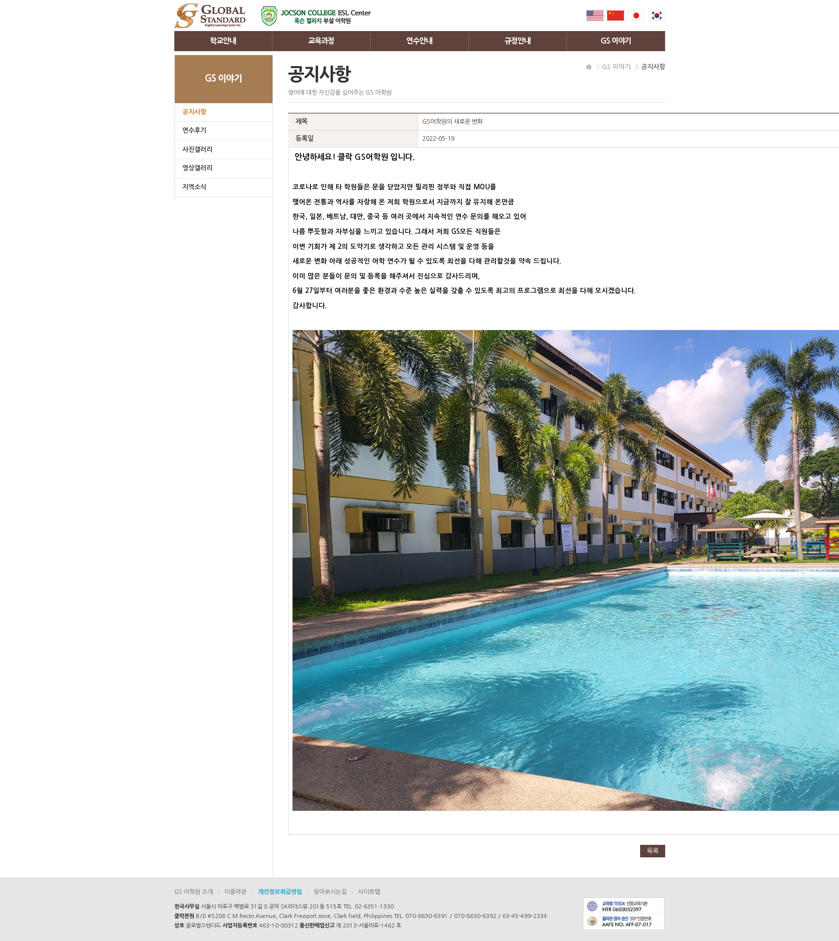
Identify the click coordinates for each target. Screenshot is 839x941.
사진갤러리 (197, 149)
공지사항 (194, 112)
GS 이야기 (616, 41)
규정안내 (517, 41)
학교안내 (223, 41)
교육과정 (321, 41)
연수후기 (194, 130)
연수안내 (419, 41)
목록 (653, 851)
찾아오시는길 (330, 892)
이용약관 (235, 892)
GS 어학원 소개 (193, 892)
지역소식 (194, 187)
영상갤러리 (197, 168)
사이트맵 (369, 892)
